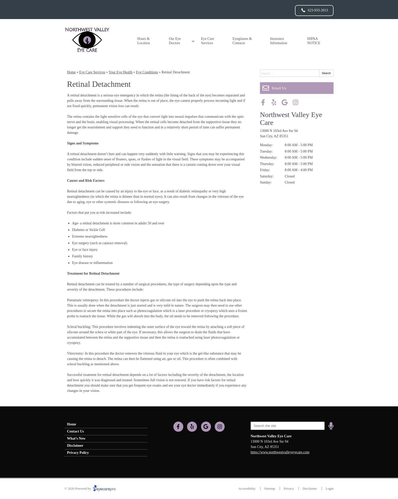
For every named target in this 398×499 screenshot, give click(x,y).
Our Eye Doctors (175, 41)
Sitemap (269, 488)
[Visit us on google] (284, 102)
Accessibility (247, 488)
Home (71, 72)
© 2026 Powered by (90, 488)
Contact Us (75, 431)
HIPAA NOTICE (313, 41)
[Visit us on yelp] (274, 102)
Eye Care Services (207, 41)
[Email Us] (297, 88)
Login (330, 488)
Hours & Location (143, 41)
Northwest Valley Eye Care (291, 118)
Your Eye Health (120, 72)
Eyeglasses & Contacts (242, 41)
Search (326, 73)
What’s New (76, 438)
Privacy (289, 488)
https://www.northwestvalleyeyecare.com (280, 452)
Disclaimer (75, 445)
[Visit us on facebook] (263, 102)
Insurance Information (278, 41)
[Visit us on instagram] (295, 102)
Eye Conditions (147, 72)
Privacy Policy (78, 453)
